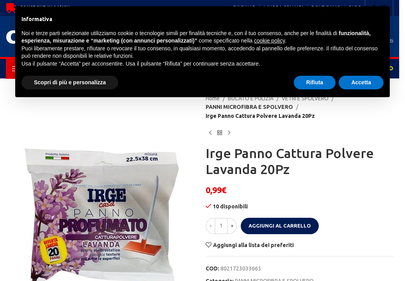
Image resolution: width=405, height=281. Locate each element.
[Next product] (229, 132)
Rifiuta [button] (314, 82)
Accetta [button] (361, 82)
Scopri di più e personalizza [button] (70, 82)
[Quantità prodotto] (221, 226)
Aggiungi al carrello (280, 225)
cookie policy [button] (269, 40)
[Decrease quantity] (210, 226)
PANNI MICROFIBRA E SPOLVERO (245, 107)
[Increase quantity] (232, 226)
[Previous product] (210, 132)
